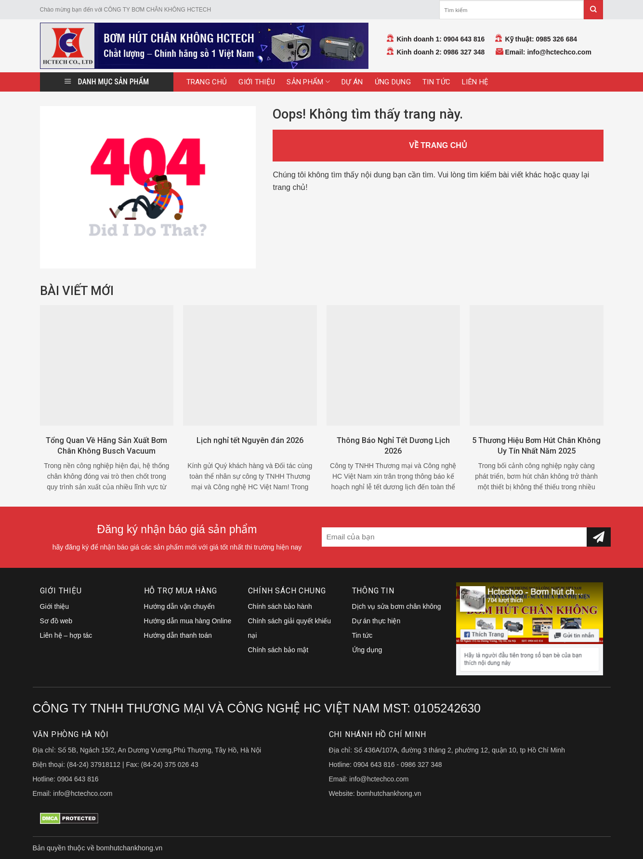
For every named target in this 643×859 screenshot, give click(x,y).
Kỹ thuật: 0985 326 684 (541, 39)
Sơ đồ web (56, 621)
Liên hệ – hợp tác (66, 635)
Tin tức (436, 82)
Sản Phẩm (308, 81)
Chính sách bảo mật (278, 650)
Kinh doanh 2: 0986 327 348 (441, 52)
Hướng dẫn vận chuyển (179, 606)
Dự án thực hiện (376, 621)
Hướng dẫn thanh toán (178, 635)
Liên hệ (475, 82)
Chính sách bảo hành (280, 606)
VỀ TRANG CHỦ (438, 145)
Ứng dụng (393, 82)
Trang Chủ (206, 82)
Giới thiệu (256, 82)
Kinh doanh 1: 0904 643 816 (441, 39)
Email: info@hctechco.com (548, 52)
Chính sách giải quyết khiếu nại (289, 628)
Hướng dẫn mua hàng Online (188, 621)
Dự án (352, 82)
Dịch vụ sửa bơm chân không (396, 606)
